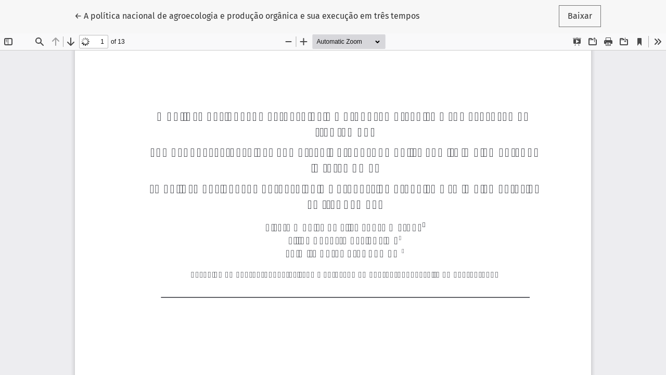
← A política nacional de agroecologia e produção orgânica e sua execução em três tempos (246, 15)
